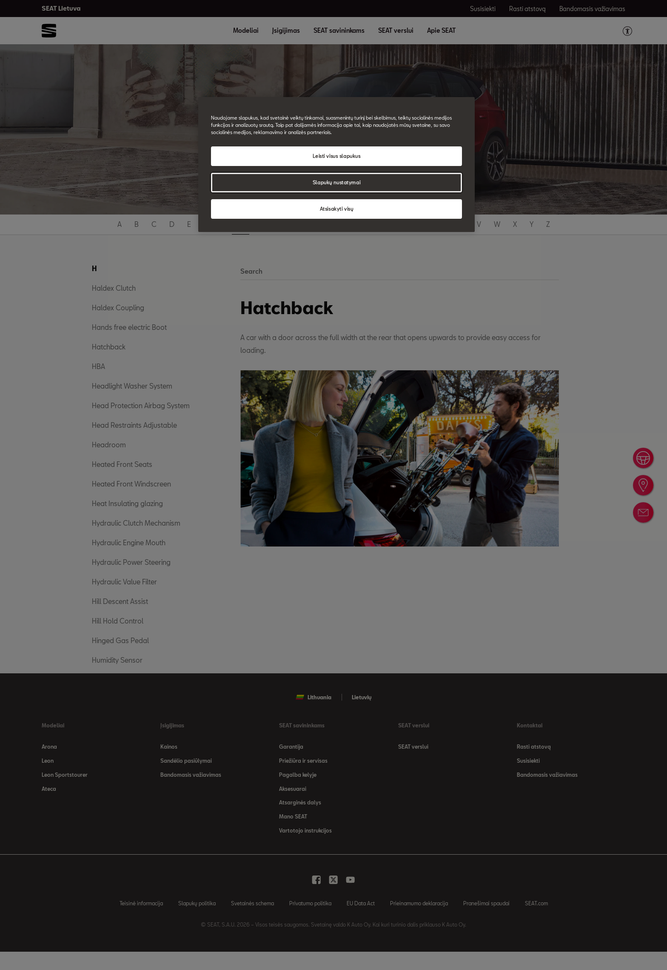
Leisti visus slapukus (337, 156)
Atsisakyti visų (336, 209)
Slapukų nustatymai (336, 182)
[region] (336, 164)
